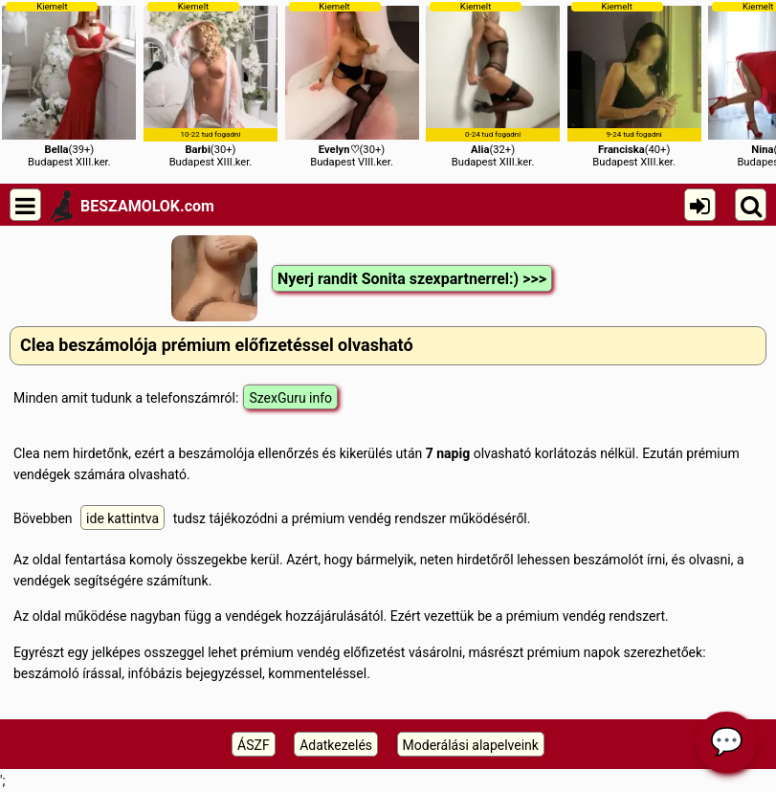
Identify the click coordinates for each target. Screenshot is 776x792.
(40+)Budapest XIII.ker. (634, 84)
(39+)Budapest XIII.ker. (69, 84)
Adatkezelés (335, 745)
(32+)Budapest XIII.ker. (493, 84)
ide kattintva (122, 518)
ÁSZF (253, 745)
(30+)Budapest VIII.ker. (352, 84)
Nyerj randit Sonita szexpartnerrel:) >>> (411, 279)
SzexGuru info (290, 398)
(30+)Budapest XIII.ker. (210, 84)
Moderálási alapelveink (471, 745)
